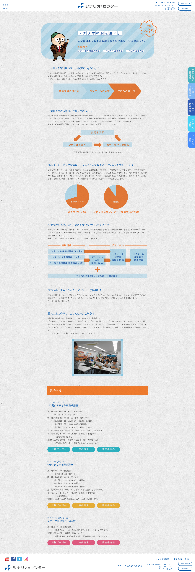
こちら (95, 443)
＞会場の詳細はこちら (63, 437)
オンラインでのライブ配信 (83, 124)
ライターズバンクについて (58, 301)
